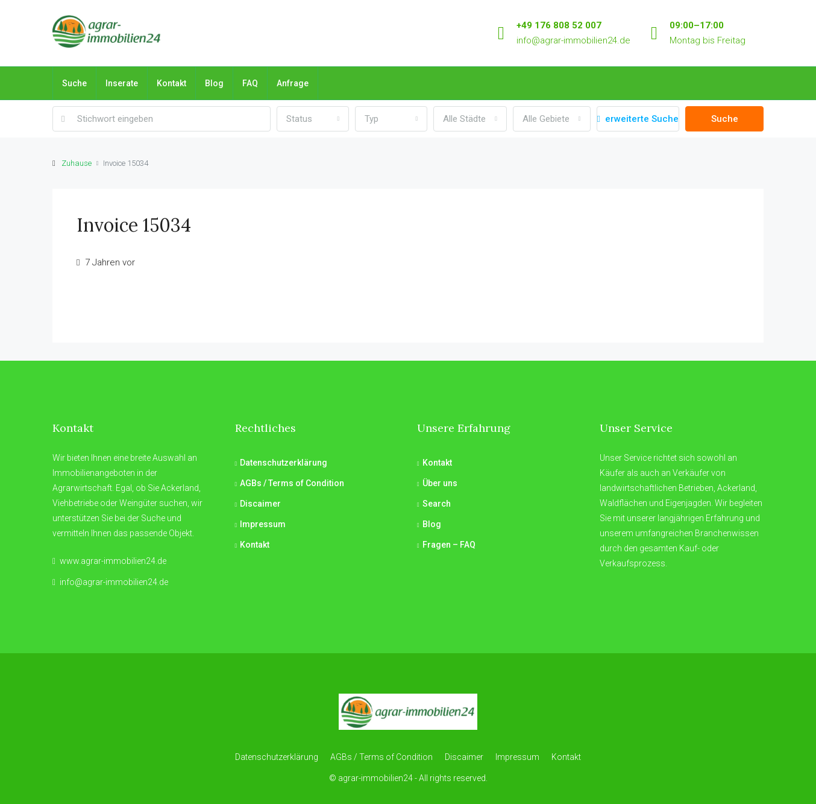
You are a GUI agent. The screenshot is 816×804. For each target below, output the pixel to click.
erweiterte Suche (638, 118)
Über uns (439, 483)
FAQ (250, 83)
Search (436, 503)
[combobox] (313, 118)
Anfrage (293, 83)
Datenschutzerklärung (283, 462)
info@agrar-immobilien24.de (573, 40)
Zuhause (76, 163)
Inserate (121, 83)
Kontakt (171, 83)
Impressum (263, 524)
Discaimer (260, 503)
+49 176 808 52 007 (558, 25)
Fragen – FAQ (448, 544)
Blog (214, 83)
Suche (74, 83)
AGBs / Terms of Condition (292, 483)
